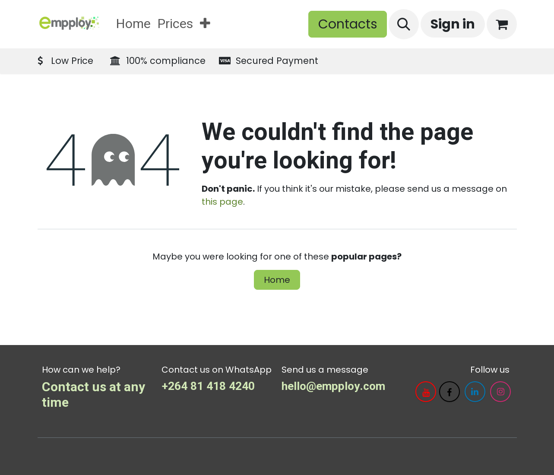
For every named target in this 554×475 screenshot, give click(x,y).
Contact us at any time (93, 395)
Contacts (347, 24)
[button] (404, 24)
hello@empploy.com (333, 386)
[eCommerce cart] (502, 24)
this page (222, 202)
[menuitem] (133, 24)
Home (277, 280)
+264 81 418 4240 (208, 386)
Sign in (453, 24)
